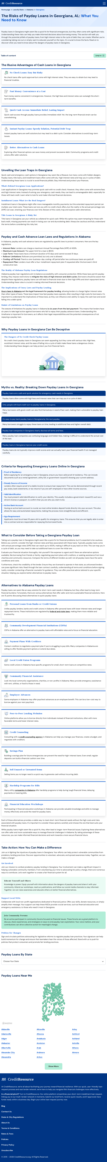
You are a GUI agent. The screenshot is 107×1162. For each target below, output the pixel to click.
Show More (53, 1066)
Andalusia (41, 1038)
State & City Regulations (12, 1117)
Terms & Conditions (10, 1128)
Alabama (29, 10)
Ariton (39, 1057)
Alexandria (6, 1057)
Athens (75, 1048)
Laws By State (18, 10)
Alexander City (8, 1052)
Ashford (75, 1034)
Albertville (6, 1048)
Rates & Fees (7, 1134)
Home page (5, 10)
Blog (3, 1106)
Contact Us (6, 1111)
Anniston (41, 1043)
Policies (4, 1139)
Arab (39, 1048)
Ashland (75, 1038)
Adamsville (6, 1034)
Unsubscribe (7, 1150)
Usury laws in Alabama (11, 291)
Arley (74, 1029)
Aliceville (41, 1029)
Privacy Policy (7, 1145)
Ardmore (41, 1052)
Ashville (75, 1043)
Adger (4, 1038)
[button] (52, 1005)
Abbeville (5, 1029)
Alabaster (5, 1043)
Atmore (75, 1052)
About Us (5, 1122)
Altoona (40, 1034)
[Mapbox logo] (7, 1023)
